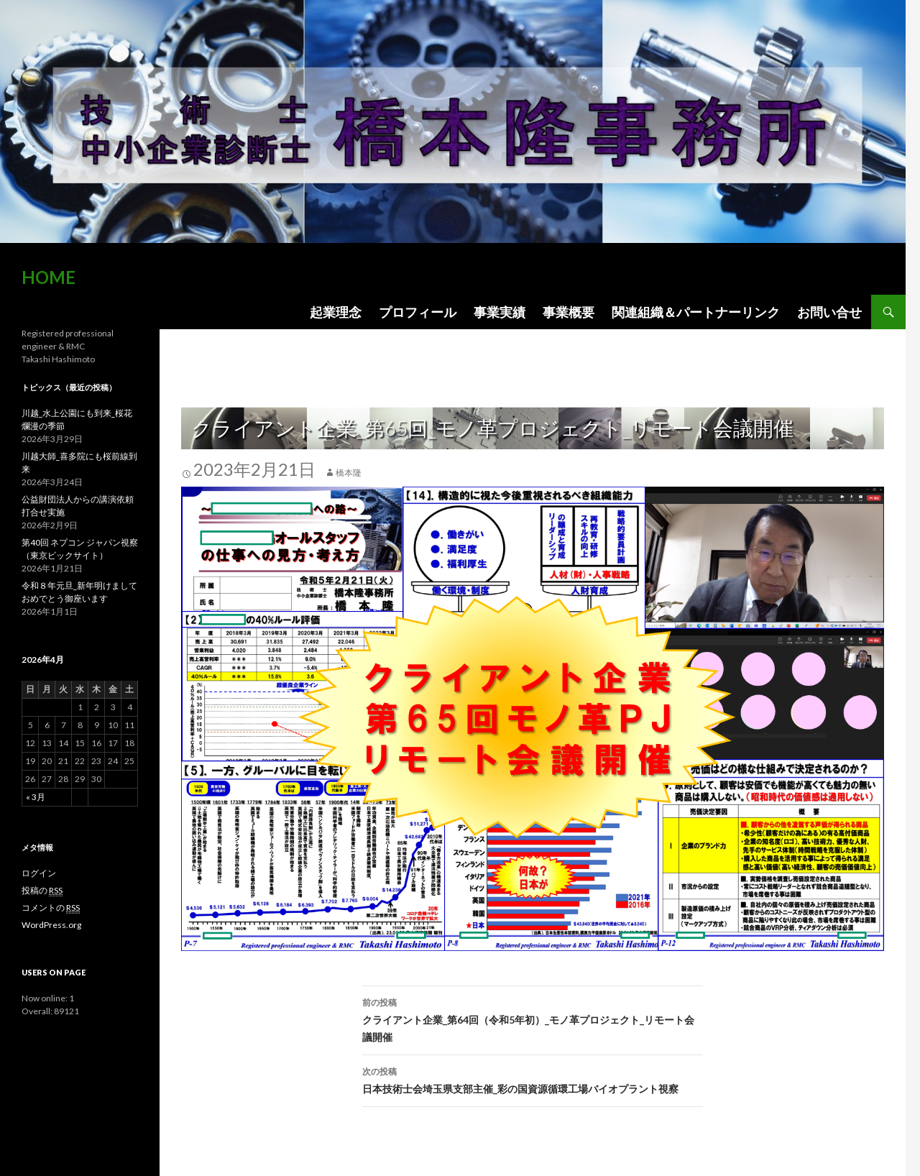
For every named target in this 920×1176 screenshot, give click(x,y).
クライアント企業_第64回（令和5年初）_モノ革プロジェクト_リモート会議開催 (532, 1018)
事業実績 (499, 312)
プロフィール (417, 312)
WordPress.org (51, 924)
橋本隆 (349, 472)
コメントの (51, 908)
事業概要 (568, 312)
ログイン (39, 873)
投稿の (42, 890)
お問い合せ (829, 312)
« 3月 (35, 796)
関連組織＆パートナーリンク (696, 312)
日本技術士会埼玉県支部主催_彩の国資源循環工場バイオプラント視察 (532, 1079)
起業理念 (336, 312)
